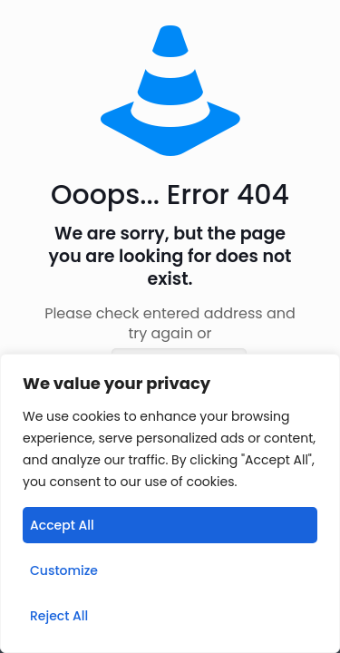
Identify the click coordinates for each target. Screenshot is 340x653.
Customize (64, 570)
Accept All (62, 525)
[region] (170, 503)
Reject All (59, 616)
